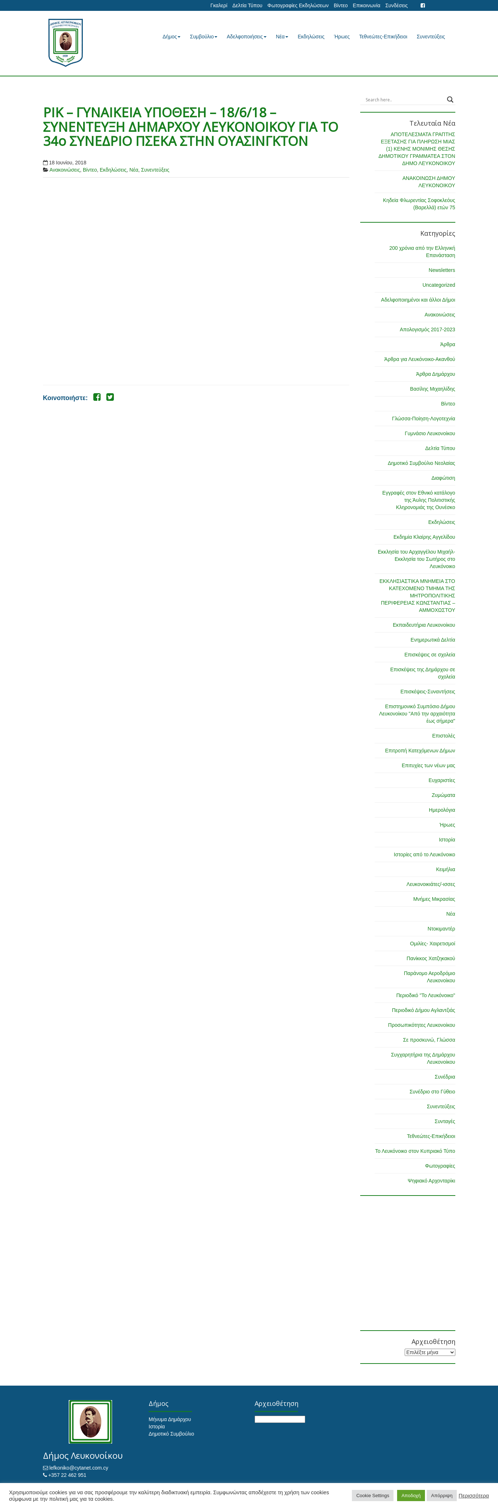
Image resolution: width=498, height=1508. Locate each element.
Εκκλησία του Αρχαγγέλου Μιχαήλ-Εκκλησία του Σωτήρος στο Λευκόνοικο (416, 559)
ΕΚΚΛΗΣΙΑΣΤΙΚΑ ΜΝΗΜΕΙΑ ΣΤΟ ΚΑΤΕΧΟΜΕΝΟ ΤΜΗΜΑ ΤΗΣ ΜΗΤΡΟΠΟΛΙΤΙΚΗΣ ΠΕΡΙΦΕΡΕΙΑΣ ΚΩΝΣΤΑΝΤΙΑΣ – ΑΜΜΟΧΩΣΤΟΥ (417, 595)
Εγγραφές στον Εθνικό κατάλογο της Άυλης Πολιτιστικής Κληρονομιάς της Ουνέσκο (418, 500)
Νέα (282, 36)
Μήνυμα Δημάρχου (170, 1419)
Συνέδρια (445, 1077)
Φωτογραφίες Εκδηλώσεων (297, 5)
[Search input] (404, 99)
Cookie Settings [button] (372, 1495)
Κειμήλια (445, 869)
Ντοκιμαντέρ (441, 929)
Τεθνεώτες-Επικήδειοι (383, 36)
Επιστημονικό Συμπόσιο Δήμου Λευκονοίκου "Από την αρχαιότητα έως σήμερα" (417, 713)
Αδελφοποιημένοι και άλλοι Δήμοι (418, 300)
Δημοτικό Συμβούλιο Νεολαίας (421, 463)
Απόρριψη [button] (441, 1495)
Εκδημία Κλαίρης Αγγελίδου (424, 537)
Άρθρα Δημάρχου (435, 374)
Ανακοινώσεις (65, 170)
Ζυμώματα (443, 795)
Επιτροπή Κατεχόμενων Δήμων (420, 750)
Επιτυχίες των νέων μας (428, 765)
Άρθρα (447, 344)
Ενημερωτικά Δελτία (432, 640)
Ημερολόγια (442, 810)
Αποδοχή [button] (411, 1495)
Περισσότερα (474, 1496)
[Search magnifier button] (450, 99)
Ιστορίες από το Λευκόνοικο (424, 854)
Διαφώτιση (443, 478)
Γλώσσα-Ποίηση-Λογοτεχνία (423, 418)
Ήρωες (342, 36)
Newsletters (442, 270)
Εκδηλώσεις (311, 36)
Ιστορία (447, 840)
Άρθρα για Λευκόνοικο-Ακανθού (419, 359)
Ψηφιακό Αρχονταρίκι (431, 1181)
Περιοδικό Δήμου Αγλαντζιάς (423, 1010)
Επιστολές (443, 736)
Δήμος (172, 36)
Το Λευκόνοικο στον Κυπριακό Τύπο (415, 1151)
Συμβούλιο (203, 36)
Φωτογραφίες (440, 1166)
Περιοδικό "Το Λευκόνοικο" (425, 995)
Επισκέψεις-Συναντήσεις (427, 691)
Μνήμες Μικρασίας (434, 899)
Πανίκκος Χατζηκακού (431, 958)
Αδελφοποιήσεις (247, 36)
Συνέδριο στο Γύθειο (432, 1092)
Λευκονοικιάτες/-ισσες (431, 884)
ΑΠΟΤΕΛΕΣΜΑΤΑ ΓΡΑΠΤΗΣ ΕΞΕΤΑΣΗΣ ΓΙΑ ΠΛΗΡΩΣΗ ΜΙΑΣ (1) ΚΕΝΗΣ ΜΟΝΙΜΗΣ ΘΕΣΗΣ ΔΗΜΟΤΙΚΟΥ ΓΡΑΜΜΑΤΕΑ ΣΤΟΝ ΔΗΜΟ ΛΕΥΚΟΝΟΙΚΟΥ (416, 148)
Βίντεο (341, 5)
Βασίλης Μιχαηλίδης (432, 389)
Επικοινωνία (366, 5)
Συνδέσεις (396, 5)
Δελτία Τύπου (248, 5)
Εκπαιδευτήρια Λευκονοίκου (424, 625)
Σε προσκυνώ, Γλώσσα (429, 1040)
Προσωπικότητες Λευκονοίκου (421, 1025)
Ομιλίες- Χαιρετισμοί (432, 943)
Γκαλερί (218, 5)
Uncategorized (438, 285)
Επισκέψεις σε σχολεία (429, 655)
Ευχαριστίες (442, 780)
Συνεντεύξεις (431, 36)
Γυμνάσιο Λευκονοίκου (430, 433)
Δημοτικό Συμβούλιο (171, 1434)
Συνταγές (445, 1121)
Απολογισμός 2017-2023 (427, 329)
